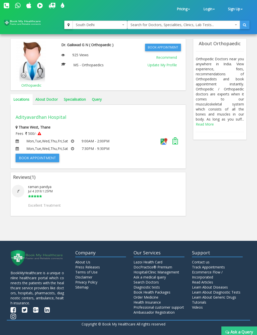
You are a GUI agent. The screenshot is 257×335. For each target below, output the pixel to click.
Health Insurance (147, 302)
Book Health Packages (152, 292)
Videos (197, 307)
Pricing (183, 9)
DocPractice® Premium (153, 267)
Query (97, 99)
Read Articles (202, 282)
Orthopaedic (31, 85)
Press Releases (87, 267)
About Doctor (46, 99)
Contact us (201, 262)
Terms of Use (86, 272)
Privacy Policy (86, 282)
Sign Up (235, 9)
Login (209, 9)
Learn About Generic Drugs (214, 297)
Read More (205, 124)
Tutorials (199, 302)
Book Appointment (163, 47)
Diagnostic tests (147, 287)
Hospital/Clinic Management (156, 272)
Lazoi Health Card (148, 262)
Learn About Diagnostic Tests (216, 292)
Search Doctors (146, 282)
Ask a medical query (150, 277)
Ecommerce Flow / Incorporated (207, 275)
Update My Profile (162, 65)
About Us (82, 262)
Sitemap (82, 287)
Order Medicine (146, 297)
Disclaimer (83, 277)
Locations (21, 99)
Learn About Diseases (210, 287)
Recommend (166, 57)
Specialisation (75, 99)
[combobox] (100, 25)
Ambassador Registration (154, 312)
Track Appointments (208, 267)
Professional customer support (159, 307)
